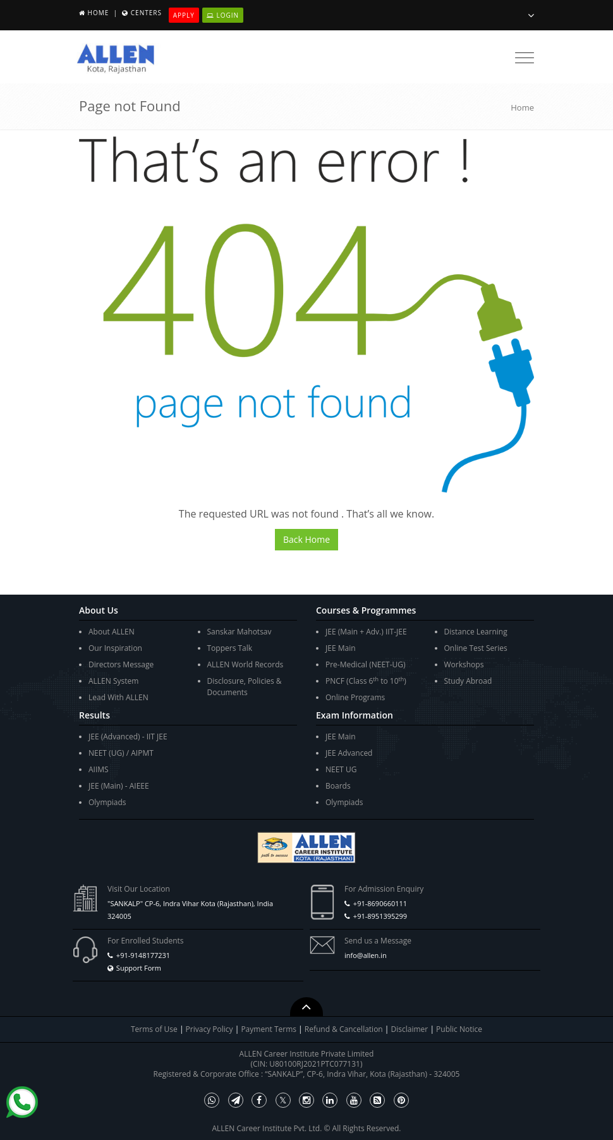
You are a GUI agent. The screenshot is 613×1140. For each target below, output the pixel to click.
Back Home (306, 539)
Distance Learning (475, 631)
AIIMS (98, 769)
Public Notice (459, 1029)
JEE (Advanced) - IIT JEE (127, 736)
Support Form (138, 968)
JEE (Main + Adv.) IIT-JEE (366, 631)
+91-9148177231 (143, 955)
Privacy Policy (209, 1029)
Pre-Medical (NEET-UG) (365, 664)
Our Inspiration (115, 648)
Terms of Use (154, 1029)
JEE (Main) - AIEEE (118, 785)
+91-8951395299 (380, 916)
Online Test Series (475, 648)
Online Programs (355, 697)
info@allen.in (365, 955)
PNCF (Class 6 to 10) (365, 681)
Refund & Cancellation (345, 1029)
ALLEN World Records (245, 664)
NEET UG (341, 769)
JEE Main (340, 648)
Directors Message (121, 664)
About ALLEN (111, 631)
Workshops (464, 664)
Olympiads (107, 802)
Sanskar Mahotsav (239, 631)
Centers (146, 12)
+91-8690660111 (380, 903)
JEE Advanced (348, 753)
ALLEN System (113, 681)
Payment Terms (269, 1029)
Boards (338, 785)
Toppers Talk (230, 648)
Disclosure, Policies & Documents (244, 687)
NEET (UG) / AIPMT (121, 753)
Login (223, 15)
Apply (184, 15)
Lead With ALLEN (118, 697)
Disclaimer (410, 1029)
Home (98, 12)
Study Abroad (468, 681)
